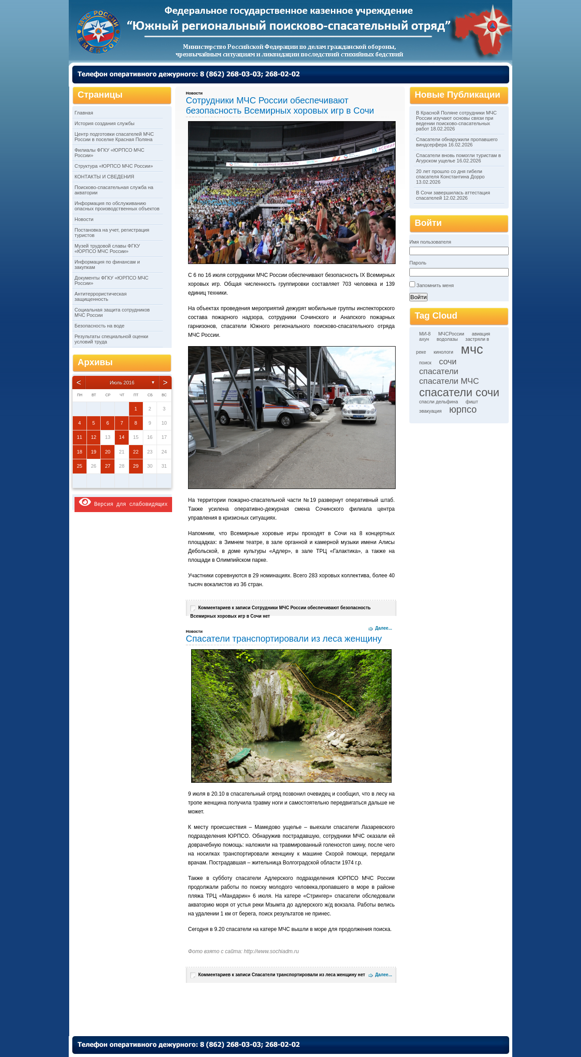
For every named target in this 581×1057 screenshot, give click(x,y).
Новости (84, 219)
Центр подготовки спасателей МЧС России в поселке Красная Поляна (114, 136)
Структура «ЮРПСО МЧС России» (114, 166)
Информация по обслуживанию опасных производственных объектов (117, 206)
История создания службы (104, 123)
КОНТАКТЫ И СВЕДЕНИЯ (104, 176)
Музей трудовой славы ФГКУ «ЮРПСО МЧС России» (107, 248)
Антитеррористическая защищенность (100, 296)
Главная (84, 112)
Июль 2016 (122, 382)
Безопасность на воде (100, 325)
